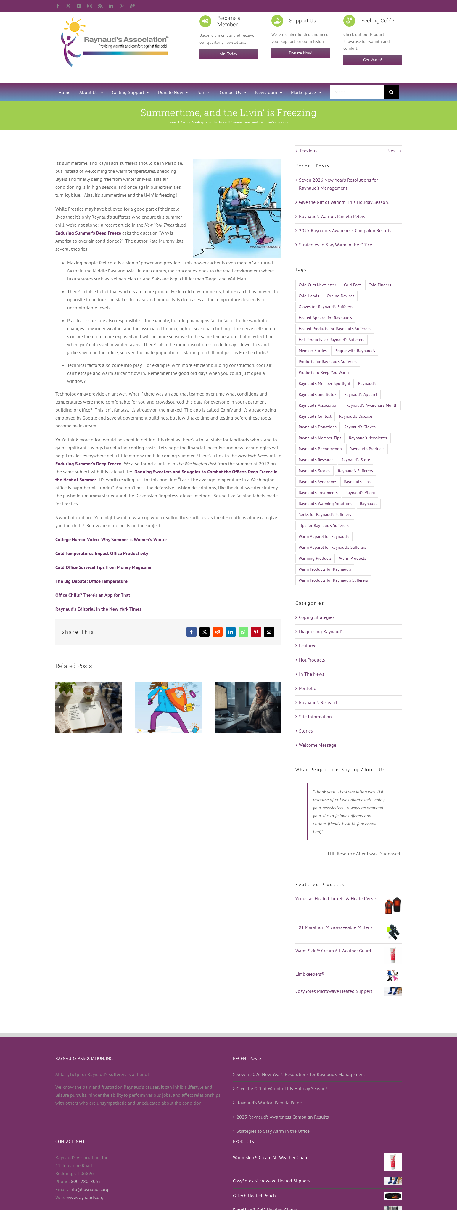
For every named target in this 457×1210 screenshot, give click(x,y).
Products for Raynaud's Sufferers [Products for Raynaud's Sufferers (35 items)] (328, 361)
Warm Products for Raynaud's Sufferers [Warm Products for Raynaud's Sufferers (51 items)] (333, 580)
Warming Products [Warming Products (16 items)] (315, 558)
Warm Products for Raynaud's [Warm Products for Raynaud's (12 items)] (325, 569)
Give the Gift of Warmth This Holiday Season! (344, 202)
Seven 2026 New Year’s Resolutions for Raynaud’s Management (300, 1074)
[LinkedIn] (230, 631)
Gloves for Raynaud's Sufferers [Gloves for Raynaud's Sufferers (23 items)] (326, 306)
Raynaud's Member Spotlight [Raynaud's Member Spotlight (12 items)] (324, 383)
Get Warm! (372, 59)
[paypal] (132, 6)
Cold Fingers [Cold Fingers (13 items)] (380, 285)
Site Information (315, 716)
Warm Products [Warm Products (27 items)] (352, 558)
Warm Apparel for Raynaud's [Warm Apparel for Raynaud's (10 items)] (324, 536)
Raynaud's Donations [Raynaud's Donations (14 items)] (318, 427)
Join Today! (228, 54)
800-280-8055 (86, 1181)
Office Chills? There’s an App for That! (93, 595)
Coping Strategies (316, 617)
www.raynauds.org (85, 1197)
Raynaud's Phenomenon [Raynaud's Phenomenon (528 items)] (320, 448)
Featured (308, 645)
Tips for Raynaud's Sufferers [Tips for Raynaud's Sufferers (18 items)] (324, 525)
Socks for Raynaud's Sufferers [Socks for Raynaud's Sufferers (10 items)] (325, 514)
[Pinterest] (256, 631)
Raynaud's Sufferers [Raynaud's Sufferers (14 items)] (355, 470)
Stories (306, 731)
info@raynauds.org (88, 1189)
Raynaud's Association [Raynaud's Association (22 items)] (319, 405)
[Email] (269, 631)
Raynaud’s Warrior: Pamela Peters (332, 216)
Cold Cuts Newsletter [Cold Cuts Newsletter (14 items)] (317, 285)
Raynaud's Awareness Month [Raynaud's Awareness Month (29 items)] (372, 405)
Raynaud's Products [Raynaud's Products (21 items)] (367, 448)
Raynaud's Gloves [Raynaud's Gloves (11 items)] (360, 427)
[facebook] (57, 6)
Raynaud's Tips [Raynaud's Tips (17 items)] (357, 481)
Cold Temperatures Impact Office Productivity (101, 553)
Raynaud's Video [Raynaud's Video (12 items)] (360, 492)
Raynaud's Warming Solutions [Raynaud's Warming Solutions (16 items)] (325, 503)
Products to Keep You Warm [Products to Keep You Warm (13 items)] (324, 372)
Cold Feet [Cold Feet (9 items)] (352, 285)
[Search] (391, 92)
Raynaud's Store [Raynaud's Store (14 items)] (355, 459)
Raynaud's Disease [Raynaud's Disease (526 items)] (355, 416)
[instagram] (89, 6)
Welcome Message (317, 745)
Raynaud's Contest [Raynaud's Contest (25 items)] (315, 416)
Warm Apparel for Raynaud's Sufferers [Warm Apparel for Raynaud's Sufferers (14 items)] (332, 547)
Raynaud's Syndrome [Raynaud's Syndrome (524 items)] (317, 481)
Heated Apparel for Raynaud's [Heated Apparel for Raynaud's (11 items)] (325, 317)
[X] (204, 631)
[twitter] (68, 6)
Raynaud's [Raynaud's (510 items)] (367, 383)
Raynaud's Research (319, 702)
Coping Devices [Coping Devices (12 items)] (340, 296)
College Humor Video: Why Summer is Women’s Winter (111, 539)
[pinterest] (121, 6)
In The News (311, 674)
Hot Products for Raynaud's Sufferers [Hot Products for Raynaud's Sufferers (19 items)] (331, 339)
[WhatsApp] (243, 631)
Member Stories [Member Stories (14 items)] (313, 350)
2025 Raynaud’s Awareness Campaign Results (345, 230)
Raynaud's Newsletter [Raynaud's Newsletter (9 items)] (368, 438)
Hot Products (312, 660)
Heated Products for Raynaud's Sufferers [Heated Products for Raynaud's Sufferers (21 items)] (335, 328)
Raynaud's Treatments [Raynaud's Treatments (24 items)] (318, 492)
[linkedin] (111, 6)
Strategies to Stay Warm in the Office (335, 245)
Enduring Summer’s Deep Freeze (88, 233)
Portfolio (307, 688)
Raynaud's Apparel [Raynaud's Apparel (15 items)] (360, 394)
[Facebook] (191, 631)
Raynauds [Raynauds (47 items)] (368, 503)
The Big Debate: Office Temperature (91, 581)
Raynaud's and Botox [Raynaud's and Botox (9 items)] (318, 394)
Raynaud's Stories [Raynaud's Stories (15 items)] (314, 470)
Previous (308, 151)
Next (392, 151)
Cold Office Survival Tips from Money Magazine (103, 567)
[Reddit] (217, 631)
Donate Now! (300, 53)
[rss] (100, 6)
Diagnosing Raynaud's (321, 631)
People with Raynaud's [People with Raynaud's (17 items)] (354, 350)
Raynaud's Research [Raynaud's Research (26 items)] (316, 459)
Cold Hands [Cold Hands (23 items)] (309, 296)
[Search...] (357, 92)
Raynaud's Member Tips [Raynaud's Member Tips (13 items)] (320, 438)
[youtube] (79, 6)
